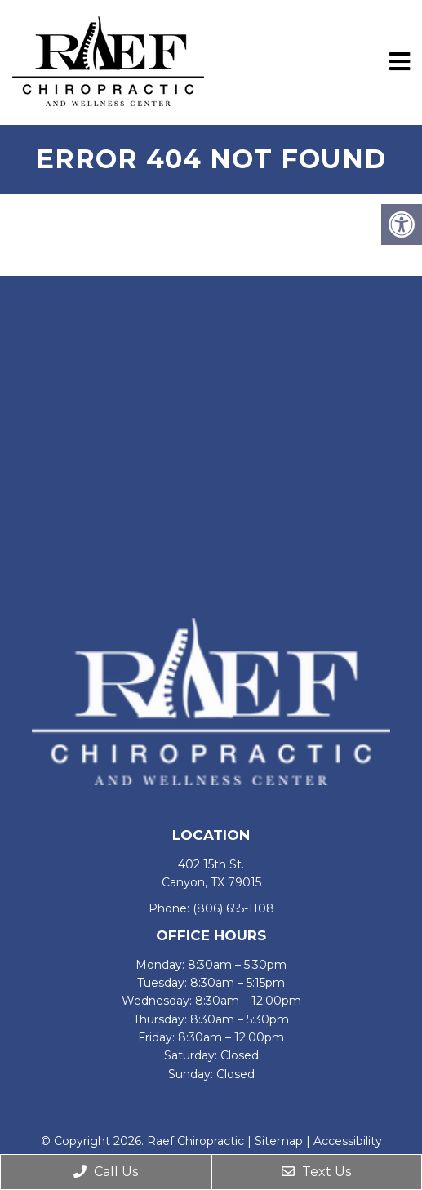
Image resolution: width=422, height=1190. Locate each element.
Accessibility (347, 1141)
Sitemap (279, 1141)
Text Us (316, 1171)
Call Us (105, 1171)
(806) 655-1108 (233, 908)
